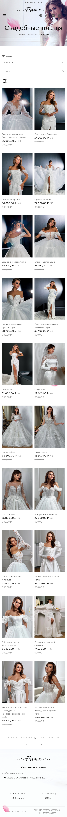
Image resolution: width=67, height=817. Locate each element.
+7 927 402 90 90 (35, 2)
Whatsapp (50, 793)
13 (52, 737)
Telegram (18, 798)
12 (46, 737)
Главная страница (27, 34)
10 (35, 737)
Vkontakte (19, 793)
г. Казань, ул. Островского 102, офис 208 (25, 778)
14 (58, 737)
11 (41, 737)
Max (48, 798)
